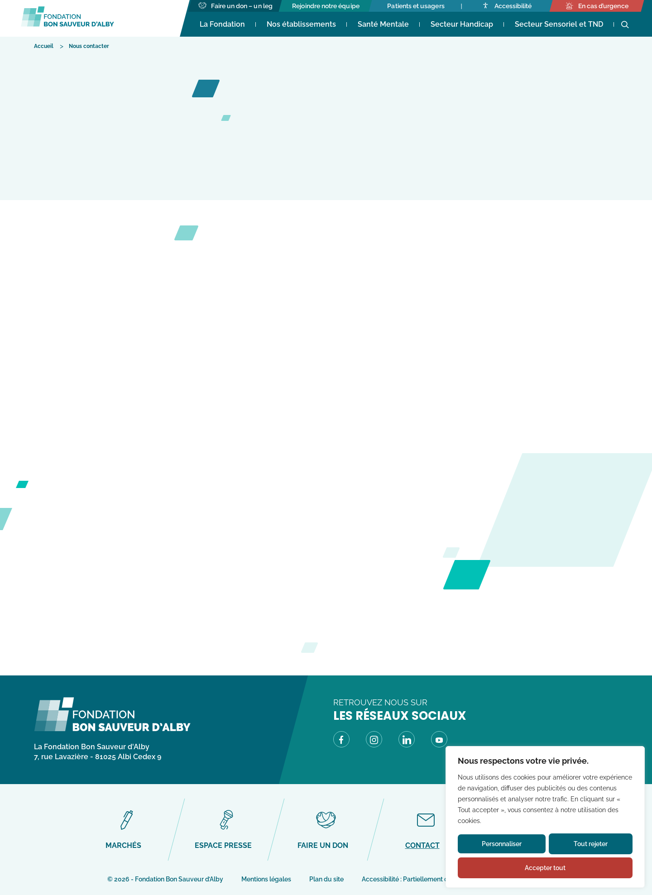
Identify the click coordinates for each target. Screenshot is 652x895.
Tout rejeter (591, 843)
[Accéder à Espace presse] (226, 829)
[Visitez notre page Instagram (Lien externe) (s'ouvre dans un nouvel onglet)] (374, 741)
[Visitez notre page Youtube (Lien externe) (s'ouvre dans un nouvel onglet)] (439, 741)
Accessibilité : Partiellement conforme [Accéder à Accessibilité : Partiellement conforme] (417, 879)
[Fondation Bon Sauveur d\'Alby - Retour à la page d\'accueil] (112, 729)
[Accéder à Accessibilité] (506, 6)
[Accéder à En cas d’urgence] (596, 6)
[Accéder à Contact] (425, 829)
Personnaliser (502, 843)
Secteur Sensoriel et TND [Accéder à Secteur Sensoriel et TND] (559, 24)
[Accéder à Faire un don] (325, 829)
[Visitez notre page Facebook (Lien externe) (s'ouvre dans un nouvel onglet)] (341, 741)
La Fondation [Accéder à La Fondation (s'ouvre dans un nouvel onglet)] (222, 24)
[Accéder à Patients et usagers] (416, 6)
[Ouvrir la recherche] (624, 24)
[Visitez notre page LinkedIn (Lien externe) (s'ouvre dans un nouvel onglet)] (406, 741)
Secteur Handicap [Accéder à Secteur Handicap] (462, 24)
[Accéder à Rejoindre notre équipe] (326, 6)
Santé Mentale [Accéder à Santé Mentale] (383, 24)
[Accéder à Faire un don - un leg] (235, 6)
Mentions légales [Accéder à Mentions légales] (266, 879)
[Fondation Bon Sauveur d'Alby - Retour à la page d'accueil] (67, 18)
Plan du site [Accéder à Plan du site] (326, 879)
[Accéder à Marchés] (126, 829)
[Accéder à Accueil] (43, 45)
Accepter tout (545, 867)
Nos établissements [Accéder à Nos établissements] (301, 24)
